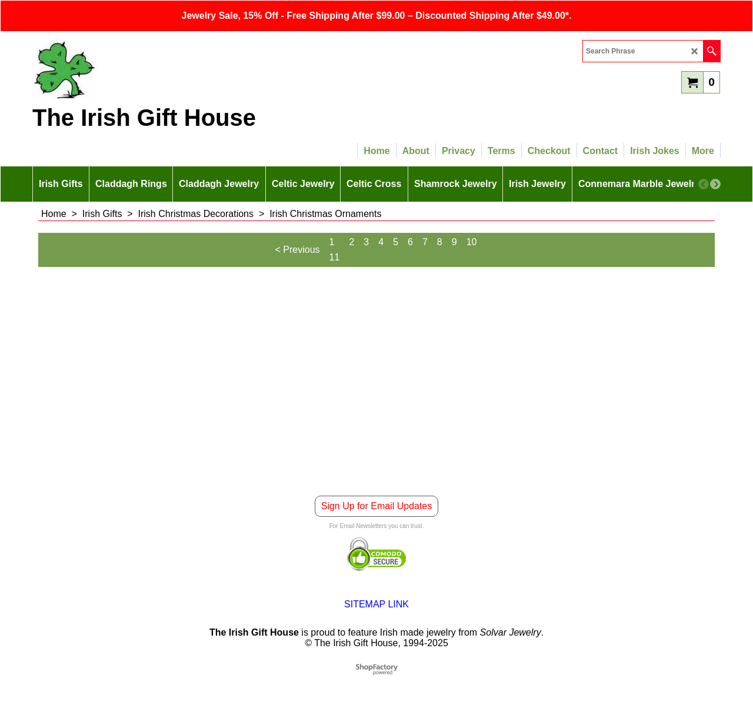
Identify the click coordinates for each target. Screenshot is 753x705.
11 (334, 257)
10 (472, 242)
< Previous (297, 250)
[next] (715, 184)
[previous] (703, 184)
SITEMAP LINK (376, 604)
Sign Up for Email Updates (376, 506)
